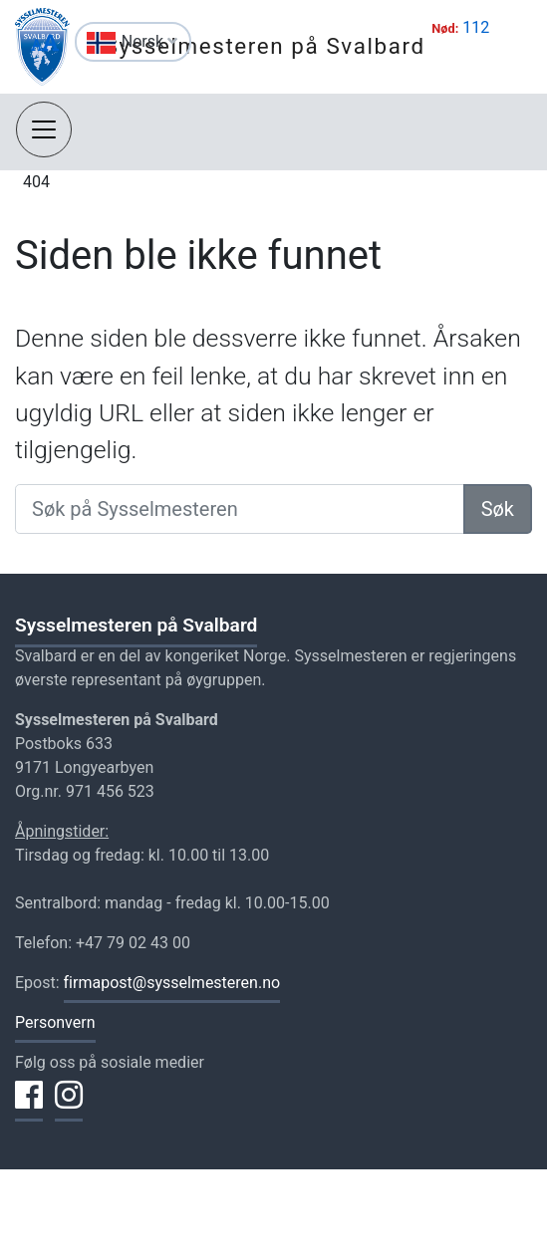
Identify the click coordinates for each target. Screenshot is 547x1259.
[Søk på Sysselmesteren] (239, 509)
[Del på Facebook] (29, 1107)
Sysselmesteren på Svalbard (265, 46)
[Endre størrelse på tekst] (45, 44)
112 (475, 27)
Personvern (55, 1022)
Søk (497, 509)
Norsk (149, 41)
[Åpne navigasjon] (44, 129)
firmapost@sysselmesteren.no (172, 982)
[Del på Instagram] (69, 1107)
